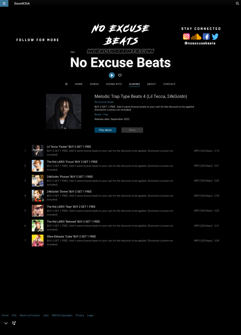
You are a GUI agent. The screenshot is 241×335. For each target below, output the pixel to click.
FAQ (14, 315)
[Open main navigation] (4, 3)
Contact (169, 84)
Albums (134, 84)
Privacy (80, 315)
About (151, 84)
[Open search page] (237, 3)
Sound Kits (114, 84)
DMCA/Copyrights (62, 315)
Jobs (46, 315)
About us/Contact (30, 315)
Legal (90, 315)
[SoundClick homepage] (22, 3)
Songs (94, 84)
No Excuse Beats (104, 102)
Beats (98, 114)
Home (79, 84)
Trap (105, 114)
